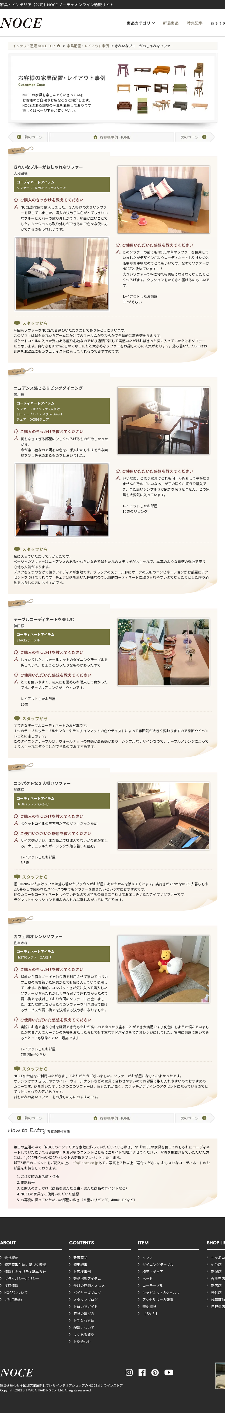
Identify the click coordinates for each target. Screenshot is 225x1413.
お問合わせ (82, 1341)
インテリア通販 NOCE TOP (36, 45)
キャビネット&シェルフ (161, 1292)
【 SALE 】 (150, 1313)
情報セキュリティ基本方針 (25, 1271)
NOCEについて (16, 1292)
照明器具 (149, 1306)
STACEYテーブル (28, 640)
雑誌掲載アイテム (87, 1278)
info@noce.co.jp (85, 1162)
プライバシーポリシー (21, 1278)
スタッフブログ (85, 1299)
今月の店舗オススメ (89, 1285)
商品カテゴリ (138, 23)
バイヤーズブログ (87, 1292)
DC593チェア (39, 419)
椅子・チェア (152, 1271)
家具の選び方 (83, 1313)
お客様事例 (82, 1271)
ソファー (23, 187)
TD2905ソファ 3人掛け (49, 187)
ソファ (147, 1257)
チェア (21, 419)
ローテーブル (26, 414)
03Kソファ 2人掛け (46, 408)
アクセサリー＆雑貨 (157, 1299)
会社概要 (11, 1257)
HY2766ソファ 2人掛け (34, 957)
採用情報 (11, 1285)
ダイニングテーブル (157, 1264)
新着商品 (171, 23)
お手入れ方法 (83, 1320)
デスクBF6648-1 (50, 414)
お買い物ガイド (85, 1306)
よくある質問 (83, 1334)
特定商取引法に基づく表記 (25, 1264)
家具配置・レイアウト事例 (88, 45)
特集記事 (195, 23)
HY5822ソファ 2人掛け (33, 804)
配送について (83, 1327)
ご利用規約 (13, 1299)
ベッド (147, 1278)
